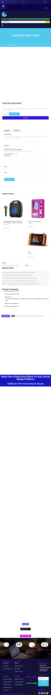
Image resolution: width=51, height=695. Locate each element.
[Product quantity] (5, 113)
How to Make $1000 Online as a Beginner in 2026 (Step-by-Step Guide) (18, 272)
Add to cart (14, 113)
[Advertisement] (25, 361)
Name (6, 166)
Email (5, 172)
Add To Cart (7, 228)
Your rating (7, 154)
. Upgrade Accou (6, 687)
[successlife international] (3, 2)
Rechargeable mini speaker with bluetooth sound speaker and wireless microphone (13, 222)
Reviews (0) (16, 130)
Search (4, 262)
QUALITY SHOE (15, 291)
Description (6, 130)
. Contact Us (5, 666)
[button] (24, 6)
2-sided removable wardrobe (34, 221)
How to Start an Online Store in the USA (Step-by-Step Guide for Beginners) (19, 281)
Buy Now (25, 118)
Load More (25, 624)
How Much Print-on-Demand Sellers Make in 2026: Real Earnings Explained (19, 278)
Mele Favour (7, 291)
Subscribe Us (43, 683)
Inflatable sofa (15, 303)
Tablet (29, 252)
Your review (7, 155)
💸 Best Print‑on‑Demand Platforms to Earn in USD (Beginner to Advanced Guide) (20, 283)
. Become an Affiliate (7, 679)
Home (3, 45)
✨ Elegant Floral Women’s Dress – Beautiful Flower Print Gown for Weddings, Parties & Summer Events (27, 299)
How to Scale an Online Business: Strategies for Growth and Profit (17, 275)
